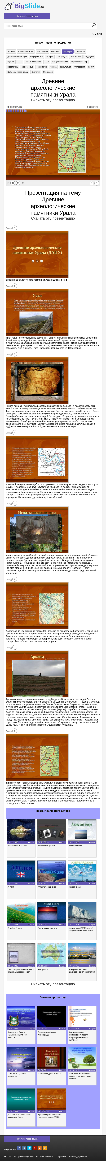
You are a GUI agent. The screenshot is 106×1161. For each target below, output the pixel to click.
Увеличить (92, 107)
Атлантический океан (47, 887)
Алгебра (11, 51)
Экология (35, 72)
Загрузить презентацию (27, 16)
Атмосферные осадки (17, 846)
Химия (90, 67)
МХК (20, 62)
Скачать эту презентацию (53, 100)
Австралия (43, 969)
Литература (61, 57)
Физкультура (65, 67)
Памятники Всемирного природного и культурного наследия (80, 1076)
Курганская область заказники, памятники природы (17, 1035)
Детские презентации (17, 57)
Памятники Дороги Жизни (49, 1073)
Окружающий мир (79, 62)
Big (29, 5)
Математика (75, 57)
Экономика (48, 72)
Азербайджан (75, 887)
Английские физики (46, 846)
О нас (8, 1157)
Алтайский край (15, 928)
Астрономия (41, 51)
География (67, 51)
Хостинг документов (78, 1157)
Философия (79, 67)
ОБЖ (46, 62)
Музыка (10, 62)
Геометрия (79, 51)
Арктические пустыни (47, 928)
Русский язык (27, 67)
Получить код (15, 107)
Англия (11, 887)
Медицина (88, 57)
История (49, 57)
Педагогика (12, 67)
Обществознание (59, 62)
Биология (55, 51)
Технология (41, 67)
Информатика (36, 57)
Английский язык (25, 51)
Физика (53, 67)
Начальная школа (33, 62)
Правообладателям (24, 1157)
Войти (97, 33)
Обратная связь (44, 1157)
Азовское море (75, 846)
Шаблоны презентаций (17, 72)
